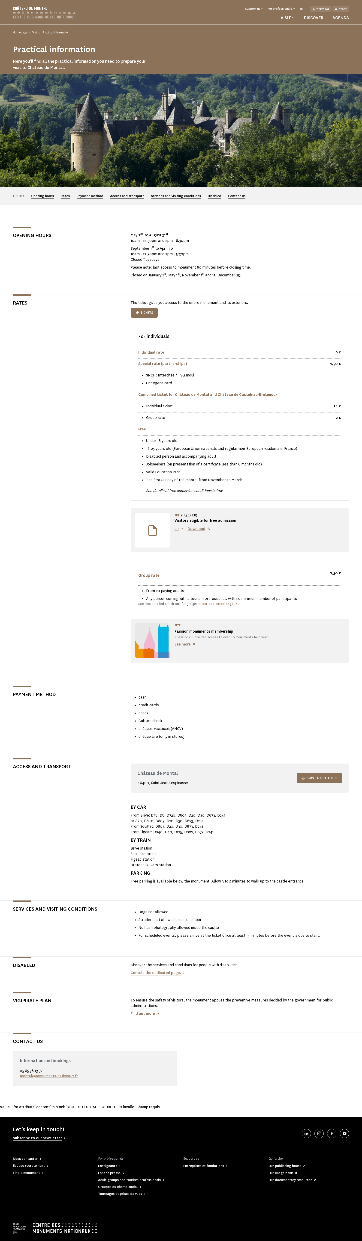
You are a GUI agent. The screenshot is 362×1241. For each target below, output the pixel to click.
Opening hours (42, 196)
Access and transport (127, 196)
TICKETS (144, 313)
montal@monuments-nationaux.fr (49, 1076)
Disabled (214, 196)
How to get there (319, 778)
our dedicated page (217, 604)
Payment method (90, 196)
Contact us (236, 196)
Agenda (340, 18)
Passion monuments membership (204, 631)
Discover (313, 18)
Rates (65, 196)
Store (341, 9)
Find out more (143, 1013)
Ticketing (320, 9)
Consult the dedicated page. (156, 972)
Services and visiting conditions (176, 196)
